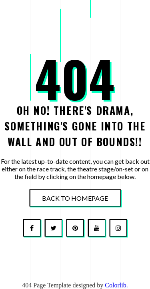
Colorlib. (116, 285)
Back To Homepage (75, 198)
